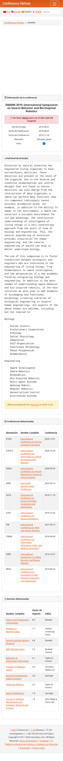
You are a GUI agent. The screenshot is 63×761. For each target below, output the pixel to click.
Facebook (44, 740)
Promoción (25, 748)
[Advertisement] (31, 60)
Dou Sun (35, 404)
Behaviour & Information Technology (17, 659)
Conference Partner (14, 22)
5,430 (13, 730)
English (18, 12)
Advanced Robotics (15, 684)
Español (28, 12)
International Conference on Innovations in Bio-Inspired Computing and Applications (30, 575)
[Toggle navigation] (54, 4)
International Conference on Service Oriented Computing (31, 441)
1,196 (33, 730)
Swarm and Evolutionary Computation (17, 621)
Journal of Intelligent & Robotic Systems (16, 677)
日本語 (38, 12)
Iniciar (25, 117)
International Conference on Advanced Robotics (29, 515)
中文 (9, 12)
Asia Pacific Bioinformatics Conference (27, 486)
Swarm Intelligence (15, 693)
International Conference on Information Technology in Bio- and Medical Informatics (31, 542)
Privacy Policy (38, 748)
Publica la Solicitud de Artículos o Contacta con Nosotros (31, 744)
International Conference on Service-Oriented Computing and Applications (28, 501)
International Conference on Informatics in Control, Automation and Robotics (31, 456)
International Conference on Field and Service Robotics (30, 527)
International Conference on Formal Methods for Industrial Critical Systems (31, 473)
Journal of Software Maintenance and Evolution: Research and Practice (17, 703)
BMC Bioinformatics (15, 649)
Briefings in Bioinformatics (13, 630)
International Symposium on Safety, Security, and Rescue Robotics (31, 559)
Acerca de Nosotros (28, 740)
